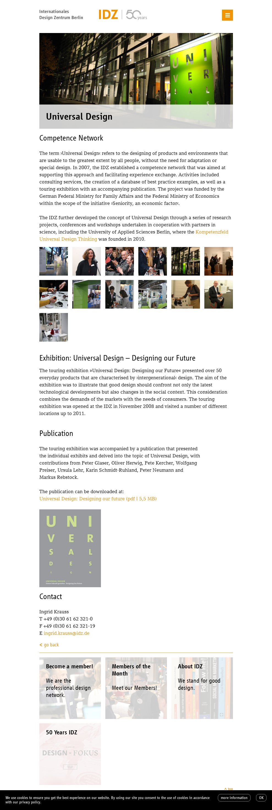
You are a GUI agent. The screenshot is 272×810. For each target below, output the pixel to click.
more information (234, 798)
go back (51, 644)
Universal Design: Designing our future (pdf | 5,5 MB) (98, 498)
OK (261, 798)
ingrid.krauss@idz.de (66, 633)
